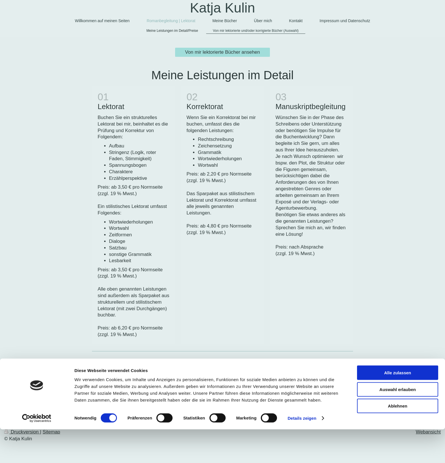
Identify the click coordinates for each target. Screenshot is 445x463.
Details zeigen (301, 451)
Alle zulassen (397, 406)
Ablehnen (397, 439)
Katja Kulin (222, 7)
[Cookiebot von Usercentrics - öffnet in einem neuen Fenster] (37, 452)
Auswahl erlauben (397, 423)
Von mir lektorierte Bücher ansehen (222, 52)
